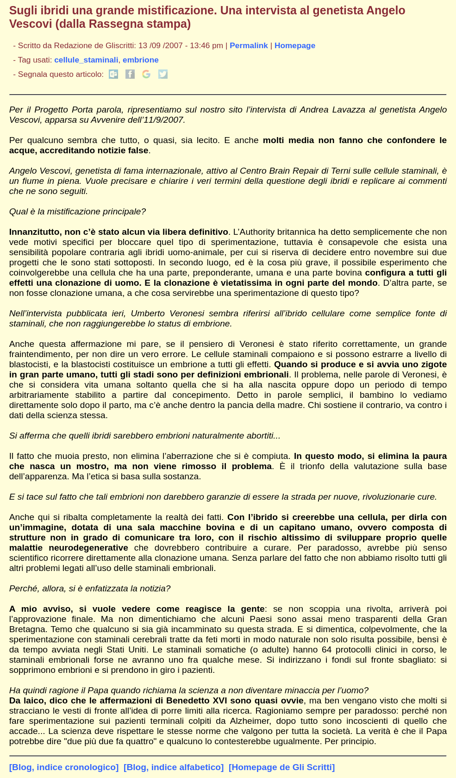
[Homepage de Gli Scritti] (282, 767)
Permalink (249, 45)
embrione (141, 59)
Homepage (295, 45)
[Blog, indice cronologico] (64, 767)
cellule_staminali (86, 59)
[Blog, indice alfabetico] (174, 767)
